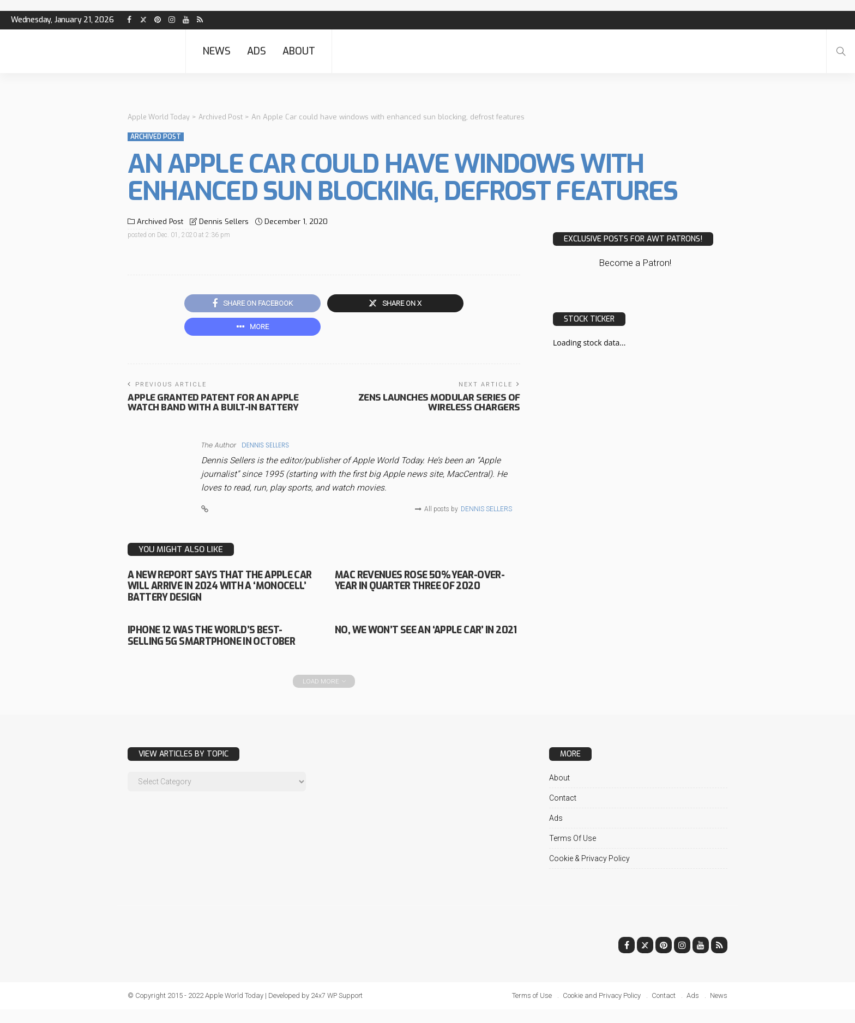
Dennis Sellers (224, 221)
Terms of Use (572, 852)
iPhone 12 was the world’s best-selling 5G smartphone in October (214, 644)
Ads (256, 51)
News (216, 51)
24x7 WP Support (338, 1009)
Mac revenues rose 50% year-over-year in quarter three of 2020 (417, 589)
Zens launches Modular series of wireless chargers (436, 405)
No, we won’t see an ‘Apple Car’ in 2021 (424, 638)
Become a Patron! (635, 262)
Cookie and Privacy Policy (602, 1009)
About (298, 51)
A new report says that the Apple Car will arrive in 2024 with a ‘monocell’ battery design (218, 589)
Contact (562, 811)
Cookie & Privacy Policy (589, 872)
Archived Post (155, 136)
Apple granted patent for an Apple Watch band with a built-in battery (216, 405)
